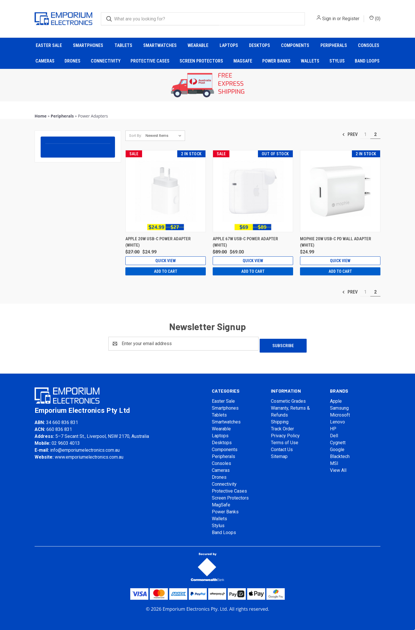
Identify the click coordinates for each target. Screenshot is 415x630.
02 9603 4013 (66, 441)
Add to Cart (165, 271)
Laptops (229, 45)
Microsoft (340, 413)
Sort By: (135, 135)
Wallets (310, 61)
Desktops (259, 45)
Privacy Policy (285, 433)
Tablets (123, 45)
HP (333, 427)
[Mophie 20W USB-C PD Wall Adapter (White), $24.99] (340, 191)
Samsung (339, 406)
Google (337, 447)
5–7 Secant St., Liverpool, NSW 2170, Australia (102, 434)
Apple (336, 399)
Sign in (329, 18)
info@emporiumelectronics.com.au (85, 448)
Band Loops (367, 61)
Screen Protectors (201, 61)
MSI (334, 461)
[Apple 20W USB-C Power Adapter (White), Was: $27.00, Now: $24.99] (166, 191)
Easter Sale (49, 45)
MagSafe (242, 61)
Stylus (337, 61)
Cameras (44, 61)
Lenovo (337, 420)
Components (295, 45)
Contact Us (282, 447)
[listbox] (165, 136)
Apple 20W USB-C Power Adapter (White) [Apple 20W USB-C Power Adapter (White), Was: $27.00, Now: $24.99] (158, 242)
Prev (350, 134)
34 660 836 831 (62, 420)
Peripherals (333, 45)
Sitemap (279, 454)
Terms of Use (284, 440)
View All (338, 468)
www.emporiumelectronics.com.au (89, 454)
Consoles (368, 45)
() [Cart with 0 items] (374, 18)
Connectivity (105, 61)
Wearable (198, 45)
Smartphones (88, 45)
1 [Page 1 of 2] (365, 134)
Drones (72, 61)
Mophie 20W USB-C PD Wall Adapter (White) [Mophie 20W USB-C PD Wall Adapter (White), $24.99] (335, 242)
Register (350, 18)
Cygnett (338, 440)
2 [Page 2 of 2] (375, 134)
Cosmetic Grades (288, 399)
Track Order (282, 427)
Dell (334, 433)
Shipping (279, 420)
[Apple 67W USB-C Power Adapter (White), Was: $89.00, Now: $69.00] (253, 191)
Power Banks (276, 61)
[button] (207, 85)
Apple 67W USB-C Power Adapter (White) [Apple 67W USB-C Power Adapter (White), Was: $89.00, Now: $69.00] (245, 242)
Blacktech (340, 454)
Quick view (165, 260)
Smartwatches (160, 45)
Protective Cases (150, 61)
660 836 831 (59, 427)
